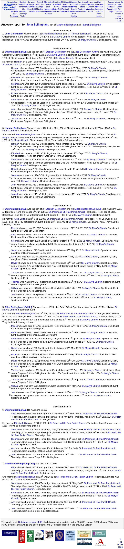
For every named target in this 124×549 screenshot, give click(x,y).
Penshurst (48, 11)
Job (13, 294)
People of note (119, 15)
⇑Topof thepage (120, 543)
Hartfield (14, 11)
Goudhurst (73, 4)
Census (111, 2)
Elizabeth (15, 77)
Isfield (82, 7)
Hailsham (99, 7)
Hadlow (91, 4)
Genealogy (111, 4)
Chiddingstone (67, 2)
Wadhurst (40, 11)
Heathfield (31, 7)
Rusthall (65, 9)
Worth (90, 11)
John (13, 109)
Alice (13, 234)
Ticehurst (99, 11)
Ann (13, 448)
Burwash (31, 2)
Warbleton (57, 11)
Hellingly (39, 7)
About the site (119, 3)
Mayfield (39, 9)
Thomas (15, 272)
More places (99, 15)
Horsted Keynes (73, 8)
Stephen (15, 84)
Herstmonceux (50, 9)
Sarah (14, 250)
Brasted (22, 2)
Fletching (40, 4)
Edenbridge (23, 4)
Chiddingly (57, 2)
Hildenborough (67, 7)
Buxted (40, 2)
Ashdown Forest (14, 3)
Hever (56, 7)
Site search (119, 10)
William (14, 288)
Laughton (99, 9)
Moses (14, 228)
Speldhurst (91, 9)
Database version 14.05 (30, 522)
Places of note (119, 19)
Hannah (18, 62)
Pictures (111, 7)
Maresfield (31, 9)
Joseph (14, 118)
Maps (111, 11)
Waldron (48, 14)
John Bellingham (37, 24)
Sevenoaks (74, 11)
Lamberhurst (92, 7)
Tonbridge (14, 16)
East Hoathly (14, 8)
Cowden (73, 2)
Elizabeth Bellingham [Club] (88, 209)
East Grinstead (99, 3)
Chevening (48, 2)
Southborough (84, 9)
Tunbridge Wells (22, 15)
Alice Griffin (20, 219)
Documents (111, 9)
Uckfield (31, 11)
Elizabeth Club (21, 423)
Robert (14, 93)
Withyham (82, 11)
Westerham (66, 11)
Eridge (31, 4)
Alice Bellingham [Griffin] (86, 52)
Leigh (14, 14)
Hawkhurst (22, 7)
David (14, 263)
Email (119, 7)
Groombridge (83, 4)
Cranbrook (82, 2)
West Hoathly (73, 15)
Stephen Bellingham (66, 24)
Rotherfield (57, 9)
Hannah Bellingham (91, 24)
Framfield (57, 4)
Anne (13, 256)
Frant (65, 4)
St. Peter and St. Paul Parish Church (67, 212)
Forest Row (48, 5)
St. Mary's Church (61, 36)
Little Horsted (22, 10)
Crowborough (92, 2)
